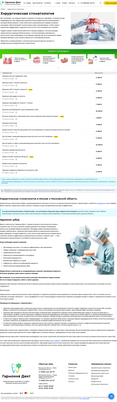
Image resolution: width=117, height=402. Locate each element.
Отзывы (64, 3)
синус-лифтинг (55, 341)
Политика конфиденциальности (78, 373)
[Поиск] (100, 3)
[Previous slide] (3, 59)
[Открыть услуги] (27, 3)
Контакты (72, 3)
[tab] (58, 67)
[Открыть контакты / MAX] (111, 396)
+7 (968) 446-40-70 (46, 372)
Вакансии (71, 370)
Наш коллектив (38, 3)
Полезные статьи (73, 379)
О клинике (47, 3)
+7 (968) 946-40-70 (46, 380)
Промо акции (72, 367)
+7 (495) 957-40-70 (87, 3)
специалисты (101, 203)
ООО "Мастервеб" (84, 398)
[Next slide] (113, 59)
